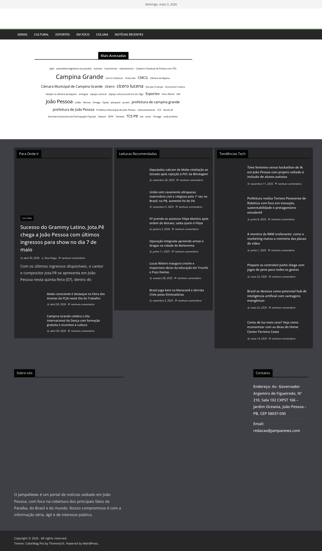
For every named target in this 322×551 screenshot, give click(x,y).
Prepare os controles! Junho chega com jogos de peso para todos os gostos (275, 267)
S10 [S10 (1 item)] (159, 109)
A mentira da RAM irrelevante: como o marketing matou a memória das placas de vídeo (276, 238)
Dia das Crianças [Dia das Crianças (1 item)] (154, 86)
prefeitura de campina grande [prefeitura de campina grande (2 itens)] (156, 102)
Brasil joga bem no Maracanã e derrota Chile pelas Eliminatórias (176, 292)
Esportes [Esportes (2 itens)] (153, 93)
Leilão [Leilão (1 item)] (78, 102)
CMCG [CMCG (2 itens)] (143, 77)
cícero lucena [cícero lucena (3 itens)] (130, 86)
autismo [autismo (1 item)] (98, 68)
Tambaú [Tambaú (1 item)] (120, 116)
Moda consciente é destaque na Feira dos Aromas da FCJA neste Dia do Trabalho (76, 296)
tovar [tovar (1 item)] (148, 116)
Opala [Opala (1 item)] (105, 102)
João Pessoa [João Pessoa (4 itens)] (59, 101)
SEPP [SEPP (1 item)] (111, 116)
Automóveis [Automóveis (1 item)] (110, 68)
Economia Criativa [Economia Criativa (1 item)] (175, 86)
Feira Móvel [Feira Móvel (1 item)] (168, 94)
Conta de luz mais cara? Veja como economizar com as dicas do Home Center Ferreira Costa (272, 327)
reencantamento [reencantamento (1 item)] (146, 109)
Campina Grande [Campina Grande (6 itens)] (79, 77)
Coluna (102, 34)
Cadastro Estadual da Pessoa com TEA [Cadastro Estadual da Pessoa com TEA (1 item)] (156, 68)
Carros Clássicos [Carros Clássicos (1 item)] (114, 78)
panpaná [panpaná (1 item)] (115, 102)
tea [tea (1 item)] (141, 116)
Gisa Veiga (50, 258)
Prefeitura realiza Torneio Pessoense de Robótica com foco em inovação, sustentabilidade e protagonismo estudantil (276, 205)
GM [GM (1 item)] (178, 94)
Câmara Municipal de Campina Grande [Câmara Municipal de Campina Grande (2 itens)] (72, 86)
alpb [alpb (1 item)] (51, 68)
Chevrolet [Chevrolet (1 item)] (130, 78)
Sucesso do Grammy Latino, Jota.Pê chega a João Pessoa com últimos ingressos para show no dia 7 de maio (62, 238)
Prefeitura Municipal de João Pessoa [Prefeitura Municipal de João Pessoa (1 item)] (115, 109)
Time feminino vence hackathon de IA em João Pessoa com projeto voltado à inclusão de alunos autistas (275, 172)
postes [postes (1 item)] (126, 102)
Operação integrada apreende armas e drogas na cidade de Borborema (176, 243)
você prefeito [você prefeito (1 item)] (170, 116)
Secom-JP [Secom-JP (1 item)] (168, 109)
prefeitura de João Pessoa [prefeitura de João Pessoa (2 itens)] (73, 109)
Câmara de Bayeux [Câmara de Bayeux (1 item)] (160, 78)
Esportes (62, 34)
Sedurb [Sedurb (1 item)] (102, 116)
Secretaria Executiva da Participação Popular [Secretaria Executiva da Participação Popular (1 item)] (72, 116)
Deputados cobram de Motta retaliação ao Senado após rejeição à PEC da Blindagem (178, 172)
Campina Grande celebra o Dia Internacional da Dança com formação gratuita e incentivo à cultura (73, 320)
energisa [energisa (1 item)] (83, 94)
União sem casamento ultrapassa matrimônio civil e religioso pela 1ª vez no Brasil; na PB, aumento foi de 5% (178, 196)
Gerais (22, 34)
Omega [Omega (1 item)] (96, 102)
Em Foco (82, 34)
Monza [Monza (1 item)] (87, 102)
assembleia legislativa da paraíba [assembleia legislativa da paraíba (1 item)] (74, 68)
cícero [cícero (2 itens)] (110, 86)
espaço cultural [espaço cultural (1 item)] (98, 94)
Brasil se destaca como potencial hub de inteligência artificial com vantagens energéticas (277, 296)
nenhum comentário (71, 258)
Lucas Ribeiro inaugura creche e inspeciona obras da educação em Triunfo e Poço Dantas (178, 267)
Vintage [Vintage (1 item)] (157, 116)
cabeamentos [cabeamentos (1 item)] (126, 68)
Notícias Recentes (129, 34)
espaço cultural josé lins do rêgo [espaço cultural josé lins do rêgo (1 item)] (126, 94)
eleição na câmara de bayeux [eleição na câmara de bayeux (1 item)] (61, 94)
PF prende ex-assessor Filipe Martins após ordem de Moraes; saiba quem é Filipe (178, 221)
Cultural (41, 34)
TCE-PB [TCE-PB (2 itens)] (132, 116)
